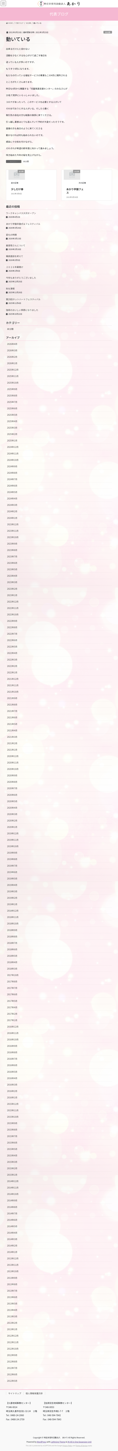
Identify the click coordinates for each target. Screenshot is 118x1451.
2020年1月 (12, 826)
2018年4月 (12, 962)
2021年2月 (12, 743)
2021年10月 (13, 691)
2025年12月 (13, 369)
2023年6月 (12, 562)
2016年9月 (12, 1045)
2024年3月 (12, 504)
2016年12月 (13, 1026)
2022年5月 (12, 646)
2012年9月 (12, 1355)
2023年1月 (12, 595)
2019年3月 (12, 891)
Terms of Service (82, 1445)
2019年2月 (12, 897)
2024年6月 (12, 485)
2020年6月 (12, 794)
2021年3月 (12, 736)
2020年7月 (12, 788)
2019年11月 (13, 839)
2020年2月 (12, 820)
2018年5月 (12, 955)
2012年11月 (13, 1342)
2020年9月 (12, 775)
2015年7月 (12, 1136)
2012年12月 (13, 1335)
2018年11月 (13, 917)
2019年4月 (12, 884)
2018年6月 (12, 949)
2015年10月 (13, 1116)
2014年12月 (13, 1181)
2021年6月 (12, 717)
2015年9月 (12, 1123)
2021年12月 (13, 678)
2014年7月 (12, 1213)
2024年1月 (12, 517)
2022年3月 (12, 659)
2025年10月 (13, 382)
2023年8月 (12, 550)
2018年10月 (13, 923)
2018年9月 (12, 930)
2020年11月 (13, 762)
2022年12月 (13, 601)
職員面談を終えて (14, 256)
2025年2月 (12, 434)
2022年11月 (13, 608)
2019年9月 (12, 852)
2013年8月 (12, 1284)
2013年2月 (12, 1322)
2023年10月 (13, 537)
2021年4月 (12, 730)
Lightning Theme (58, 1441)
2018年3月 (12, 968)
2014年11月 (13, 1187)
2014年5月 (12, 1226)
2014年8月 (12, 1207)
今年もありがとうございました (21, 277)
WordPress (41, 1441)
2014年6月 (12, 1219)
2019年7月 (12, 865)
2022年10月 (13, 614)
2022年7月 (12, 633)
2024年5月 (12, 492)
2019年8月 (12, 859)
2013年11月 (13, 1264)
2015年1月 (12, 1174)
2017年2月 (12, 1013)
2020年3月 (12, 814)
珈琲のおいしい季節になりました (22, 309)
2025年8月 (12, 395)
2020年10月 (13, 768)
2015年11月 (13, 1110)
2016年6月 (12, 1065)
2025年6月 (12, 408)
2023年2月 (12, 588)
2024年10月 (13, 459)
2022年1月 (12, 672)
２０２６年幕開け (14, 267)
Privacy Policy (67, 1445)
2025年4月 (12, 421)
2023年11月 (13, 530)
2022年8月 (12, 627)
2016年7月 (12, 1058)
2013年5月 (12, 1303)
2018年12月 (13, 910)
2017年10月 (13, 975)
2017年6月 (12, 994)
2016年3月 (12, 1084)
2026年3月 (12, 350)
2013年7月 (12, 1290)
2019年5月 (12, 878)
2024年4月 (12, 498)
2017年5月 (12, 1000)
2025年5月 (12, 414)
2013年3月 (12, 1316)
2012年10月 (13, 1348)
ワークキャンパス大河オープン (21, 213)
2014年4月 (12, 1232)
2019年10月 (13, 846)
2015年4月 (12, 1155)
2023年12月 (13, 524)
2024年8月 (12, 472)
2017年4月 (12, 1007)
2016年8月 (12, 1052)
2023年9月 (12, 543)
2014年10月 (13, 1193)
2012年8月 (12, 1361)
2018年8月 (12, 936)
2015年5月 (12, 1149)
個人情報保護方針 (34, 1393)
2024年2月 (12, 511)
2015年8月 (12, 1129)
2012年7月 (12, 1367)
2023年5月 (12, 569)
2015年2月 (12, 1168)
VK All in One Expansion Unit (79, 1441)
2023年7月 (12, 556)
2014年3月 (12, 1239)
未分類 (107, 32)
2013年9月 (12, 1277)
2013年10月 (13, 1271)
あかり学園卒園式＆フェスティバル (23, 223)
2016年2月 (12, 1091)
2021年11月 (13, 685)
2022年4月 (12, 653)
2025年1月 (12, 440)
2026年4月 (12, 343)
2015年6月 (12, 1142)
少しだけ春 (17, 189)
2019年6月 (12, 872)
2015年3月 (12, 1161)
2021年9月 (12, 698)
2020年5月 (12, 801)
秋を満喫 (10, 288)
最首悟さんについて (15, 245)
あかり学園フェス (75, 190)
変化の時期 (11, 234)
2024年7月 (12, 479)
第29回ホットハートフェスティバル (23, 299)
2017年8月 (12, 981)
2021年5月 (12, 724)
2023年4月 (12, 575)
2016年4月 (12, 1078)
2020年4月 (12, 807)
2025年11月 (13, 376)
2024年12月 (13, 446)
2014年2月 (12, 1245)
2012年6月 (12, 1374)
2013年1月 (12, 1329)
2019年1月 (12, 904)
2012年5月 (12, 1380)
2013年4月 (12, 1309)
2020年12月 (13, 756)
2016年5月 (12, 1071)
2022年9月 (12, 620)
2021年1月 (12, 749)
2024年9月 (12, 466)
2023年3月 (12, 582)
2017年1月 (12, 1020)
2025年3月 (12, 427)
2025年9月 (12, 389)
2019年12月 (13, 833)
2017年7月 (12, 987)
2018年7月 (12, 942)
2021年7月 (12, 710)
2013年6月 (12, 1297)
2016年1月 (12, 1097)
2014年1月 (12, 1251)
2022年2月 (12, 666)
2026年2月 (12, 356)
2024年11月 (13, 453)
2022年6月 (12, 640)
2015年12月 (13, 1103)
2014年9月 (12, 1200)
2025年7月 (12, 401)
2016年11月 (13, 1033)
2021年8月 (12, 704)
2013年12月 (13, 1258)
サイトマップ (14, 1393)
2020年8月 (12, 781)
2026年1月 (12, 363)
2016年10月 (13, 1039)
